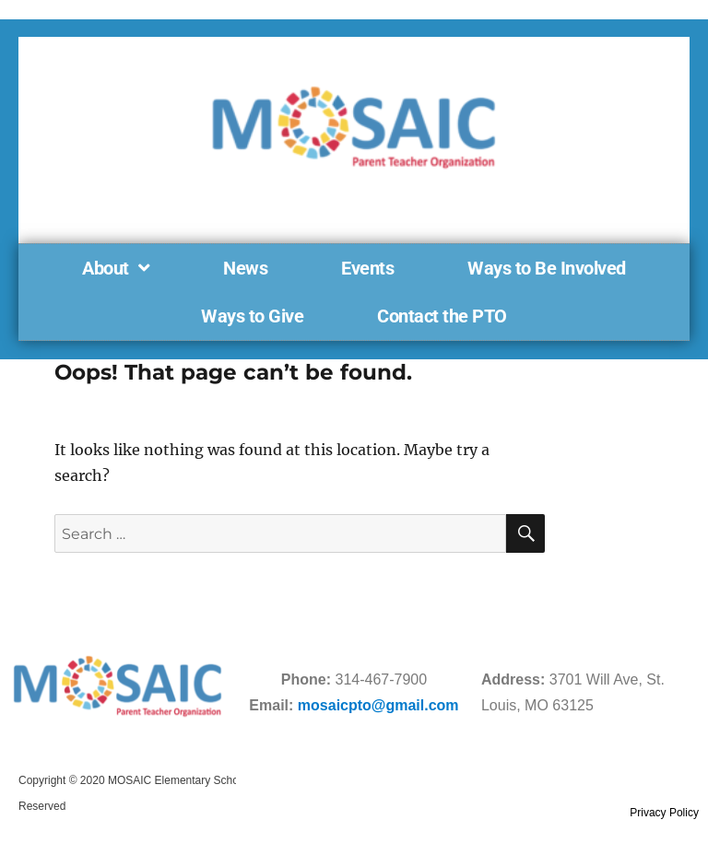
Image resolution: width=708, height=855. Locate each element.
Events (367, 268)
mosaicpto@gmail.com (378, 705)
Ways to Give (252, 316)
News (245, 268)
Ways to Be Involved (546, 268)
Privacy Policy (664, 812)
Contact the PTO (442, 316)
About (115, 268)
